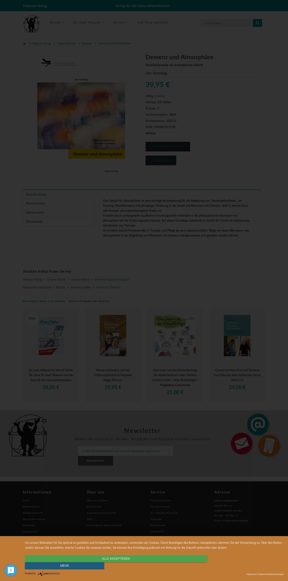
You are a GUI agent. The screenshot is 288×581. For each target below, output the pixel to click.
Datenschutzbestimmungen (271, 574)
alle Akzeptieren (115, 566)
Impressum (252, 574)
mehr (245, 566)
